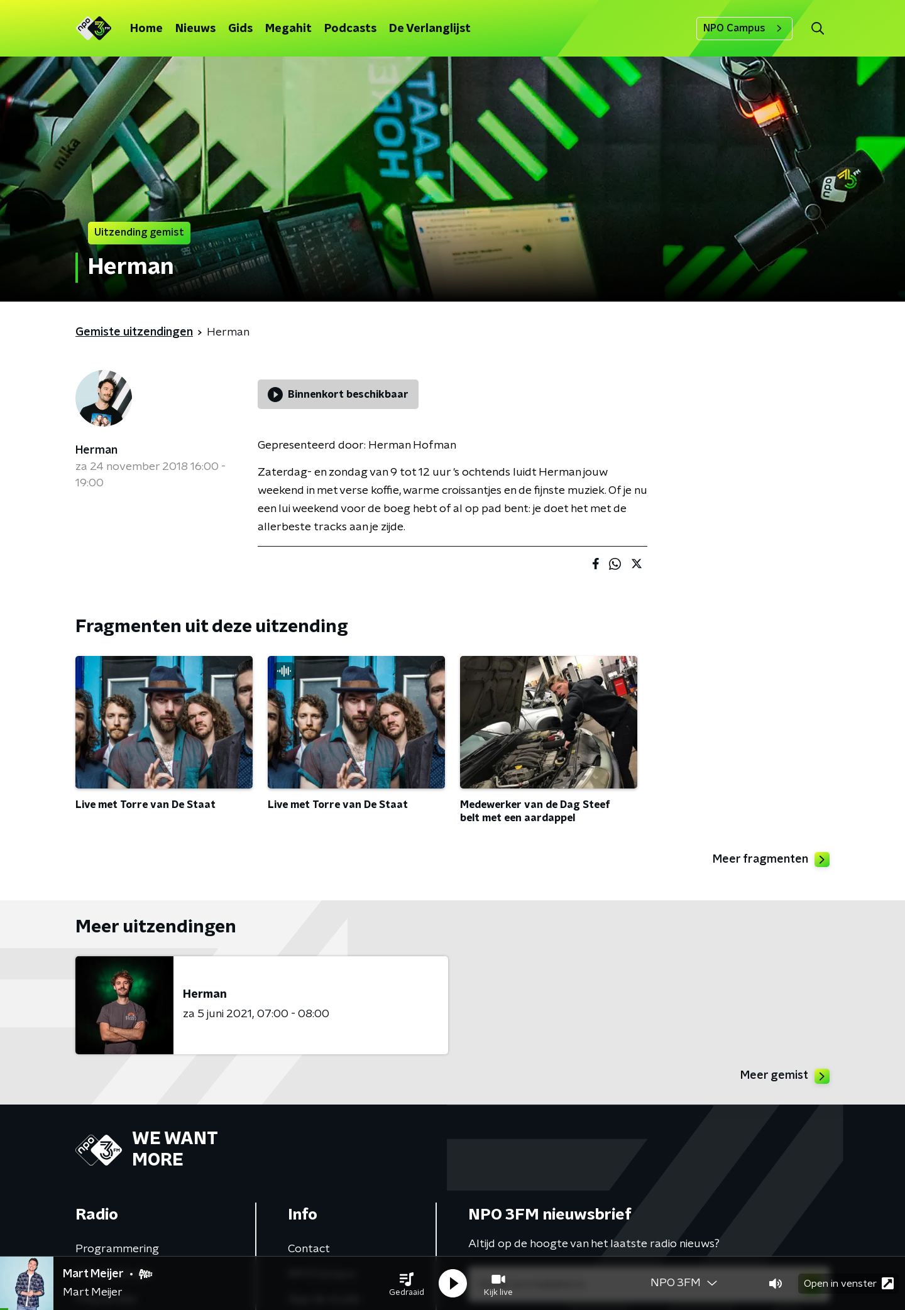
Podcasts (350, 29)
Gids (240, 29)
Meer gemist (785, 1076)
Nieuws (195, 29)
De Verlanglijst (430, 29)
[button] (407, 1284)
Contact (309, 1249)
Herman (96, 450)
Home (146, 29)
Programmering (117, 1249)
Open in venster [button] (849, 1283)
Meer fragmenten (771, 859)
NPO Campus (744, 28)
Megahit (288, 29)
